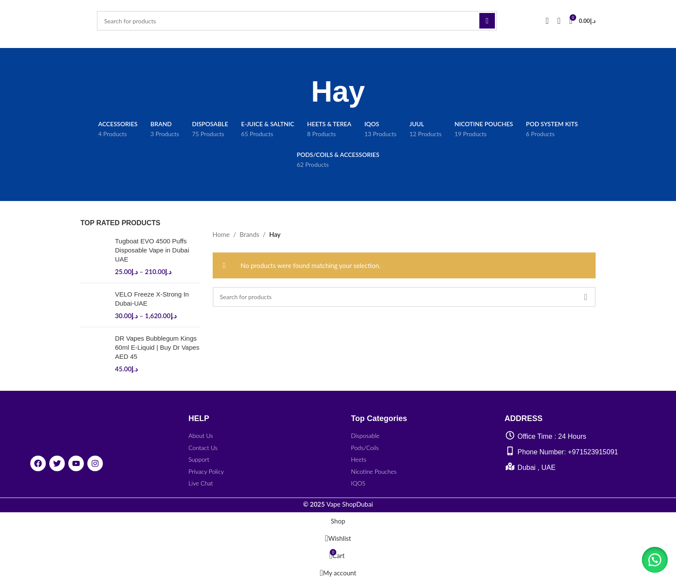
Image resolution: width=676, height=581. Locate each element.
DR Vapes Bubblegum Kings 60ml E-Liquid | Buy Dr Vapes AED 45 (157, 347)
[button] (654, 559)
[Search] (297, 21)
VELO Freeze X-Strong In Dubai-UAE (152, 298)
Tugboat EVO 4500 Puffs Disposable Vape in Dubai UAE (152, 250)
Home (221, 234)
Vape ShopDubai (338, 504)
